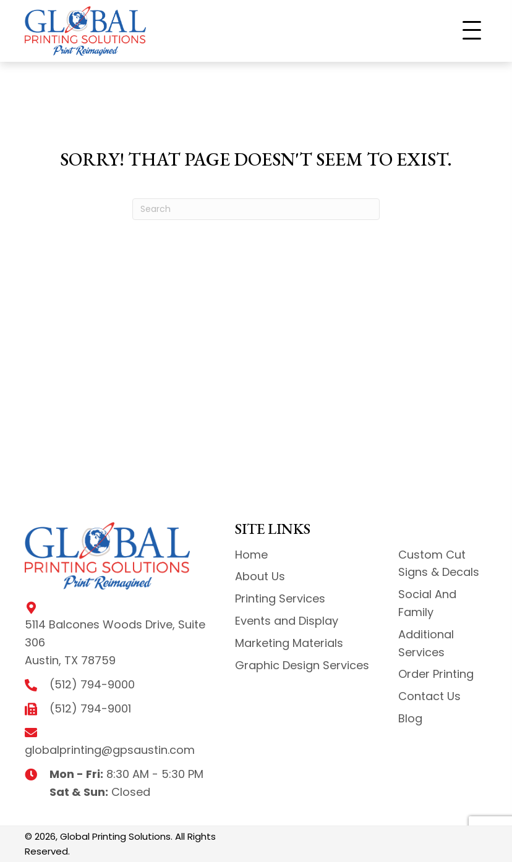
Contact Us (429, 696)
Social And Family (427, 603)
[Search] (256, 209)
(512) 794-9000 (92, 684)
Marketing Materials (289, 643)
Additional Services (426, 643)
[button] (471, 31)
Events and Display (286, 620)
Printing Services (280, 598)
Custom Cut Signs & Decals (438, 563)
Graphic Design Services (302, 665)
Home (251, 554)
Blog (410, 718)
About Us (260, 576)
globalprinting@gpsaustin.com (110, 750)
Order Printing (436, 674)
